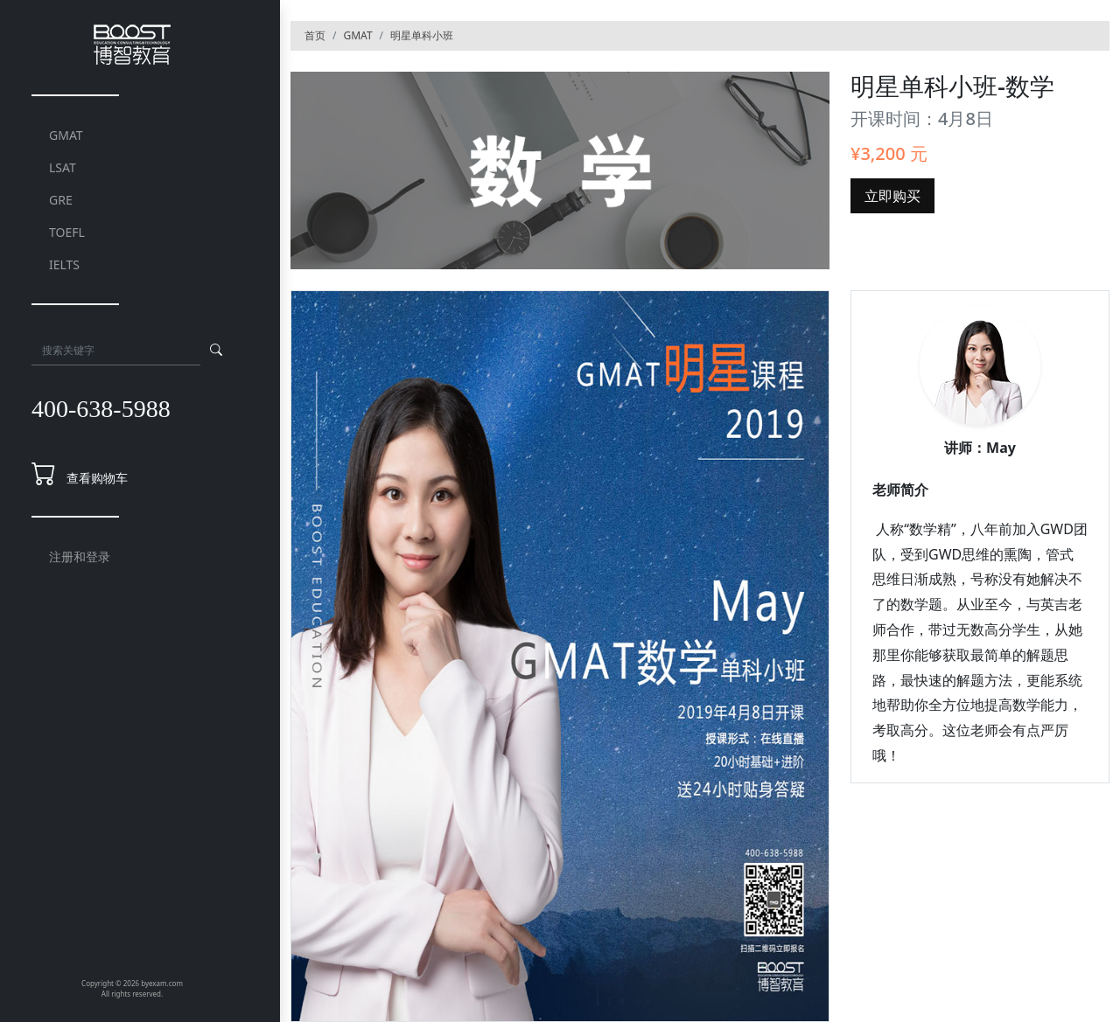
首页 (315, 35)
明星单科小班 (421, 35)
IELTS (64, 264)
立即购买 (892, 195)
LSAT (62, 167)
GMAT (66, 135)
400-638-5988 (101, 408)
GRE (61, 199)
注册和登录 (79, 556)
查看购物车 (97, 477)
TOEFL (67, 232)
